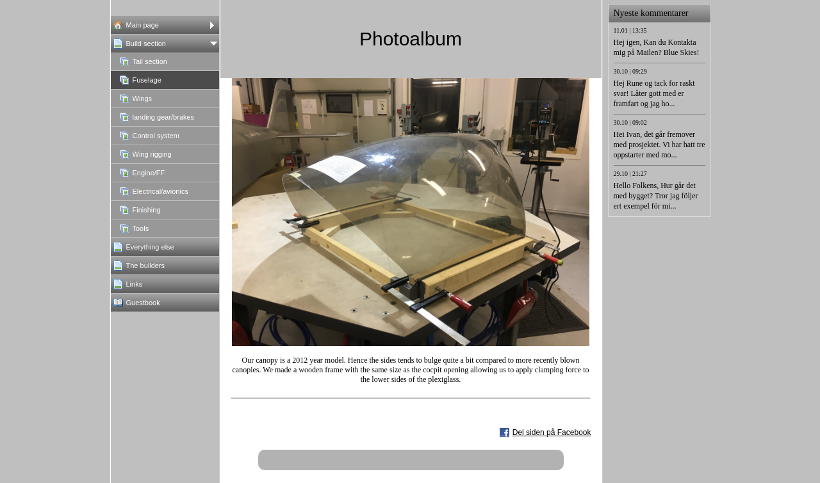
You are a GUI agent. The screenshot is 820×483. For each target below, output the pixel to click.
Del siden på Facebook (551, 432)
